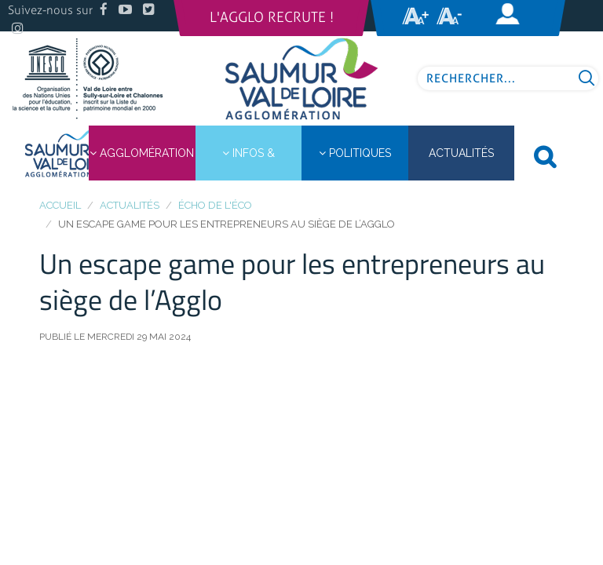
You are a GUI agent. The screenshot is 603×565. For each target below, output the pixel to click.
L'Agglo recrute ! (272, 17)
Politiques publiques (355, 163)
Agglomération (142, 153)
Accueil (60, 205)
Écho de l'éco (215, 205)
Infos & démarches (248, 163)
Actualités (129, 205)
